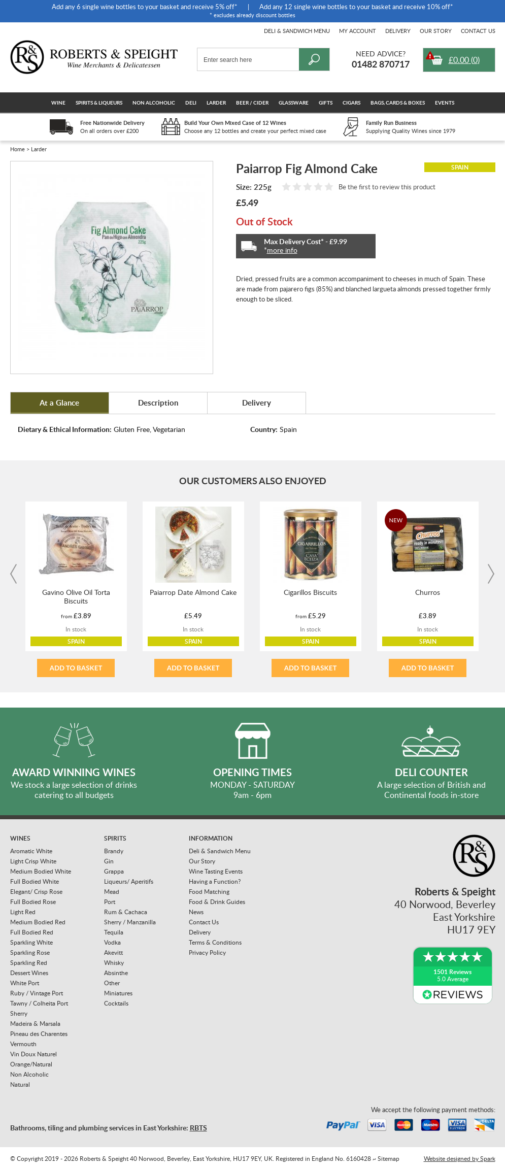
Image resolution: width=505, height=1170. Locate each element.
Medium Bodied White (40, 871)
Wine (58, 102)
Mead (111, 891)
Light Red (23, 912)
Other (112, 983)
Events (444, 102)
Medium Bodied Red (37, 922)
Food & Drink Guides (217, 901)
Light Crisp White (33, 861)
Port (109, 901)
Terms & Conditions (215, 942)
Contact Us (478, 31)
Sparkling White (31, 942)
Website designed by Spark (459, 1158)
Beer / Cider (252, 102)
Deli (190, 102)
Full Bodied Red (31, 932)
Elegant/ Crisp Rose (36, 891)
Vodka (112, 942)
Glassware (294, 102)
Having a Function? (215, 881)
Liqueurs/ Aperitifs (128, 881)
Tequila (113, 932)
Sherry (18, 1013)
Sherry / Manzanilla (130, 922)
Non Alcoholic (153, 102)
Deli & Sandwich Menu (297, 31)
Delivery (398, 31)
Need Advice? (381, 53)
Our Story (436, 31)
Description (158, 402)
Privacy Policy (207, 952)
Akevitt (113, 952)
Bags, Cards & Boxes (398, 102)
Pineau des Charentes (39, 1033)
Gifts (325, 102)
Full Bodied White (34, 881)
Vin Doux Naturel (33, 1054)
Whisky (114, 962)
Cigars (351, 102)
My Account (357, 31)
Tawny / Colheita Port (39, 1003)
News (196, 912)
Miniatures (118, 993)
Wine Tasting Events (216, 871)
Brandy (113, 851)
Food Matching (209, 891)
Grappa (114, 871)
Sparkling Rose (30, 952)
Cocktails (116, 1003)
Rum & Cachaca (125, 912)
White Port (24, 983)
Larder (216, 102)
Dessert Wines (29, 972)
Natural (20, 1084)
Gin (109, 861)
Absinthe (116, 972)
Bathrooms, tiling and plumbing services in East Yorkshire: (108, 1127)
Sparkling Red (28, 962)
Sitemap (388, 1158)
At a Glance (59, 402)
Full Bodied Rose (33, 901)
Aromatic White (31, 851)
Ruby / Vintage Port (36, 993)
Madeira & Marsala (35, 1023)
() (464, 59)
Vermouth (23, 1044)
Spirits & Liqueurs (99, 102)
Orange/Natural (31, 1064)
